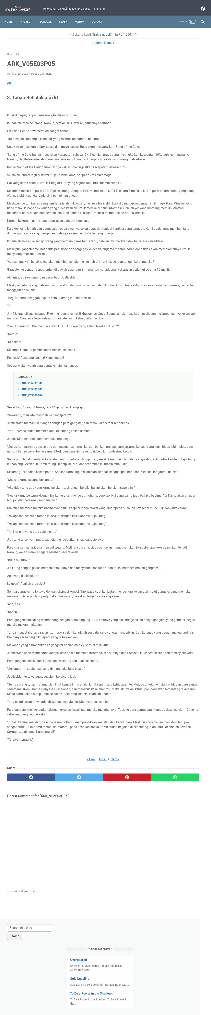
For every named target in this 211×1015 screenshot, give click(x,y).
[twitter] (56, 859)
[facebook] (199, 4)
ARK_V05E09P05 (31, 428)
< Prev (61, 841)
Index (72, 841)
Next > (84, 841)
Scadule (48, 15)
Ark (9, 79)
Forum (82, 15)
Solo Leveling (165, 84)
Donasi (99, 15)
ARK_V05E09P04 (31, 434)
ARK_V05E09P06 (31, 422)
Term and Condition (76, 1000)
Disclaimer (119, 1000)
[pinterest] (89, 859)
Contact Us (136, 1000)
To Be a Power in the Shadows (177, 103)
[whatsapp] (122, 859)
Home (11, 15)
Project (28, 15)
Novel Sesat (111, 1008)
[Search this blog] (175, 32)
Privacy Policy (100, 1000)
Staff (66, 15)
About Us (152, 1000)
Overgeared (164, 65)
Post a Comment (41, 70)
